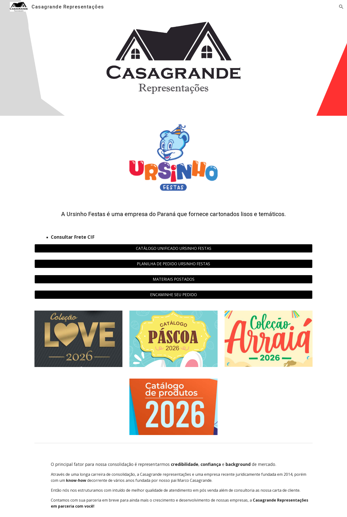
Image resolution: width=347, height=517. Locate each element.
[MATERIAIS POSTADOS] (173, 279)
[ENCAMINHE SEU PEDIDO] (173, 294)
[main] (173, 224)
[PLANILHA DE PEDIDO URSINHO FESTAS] (173, 263)
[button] (341, 7)
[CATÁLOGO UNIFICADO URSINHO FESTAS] (173, 248)
